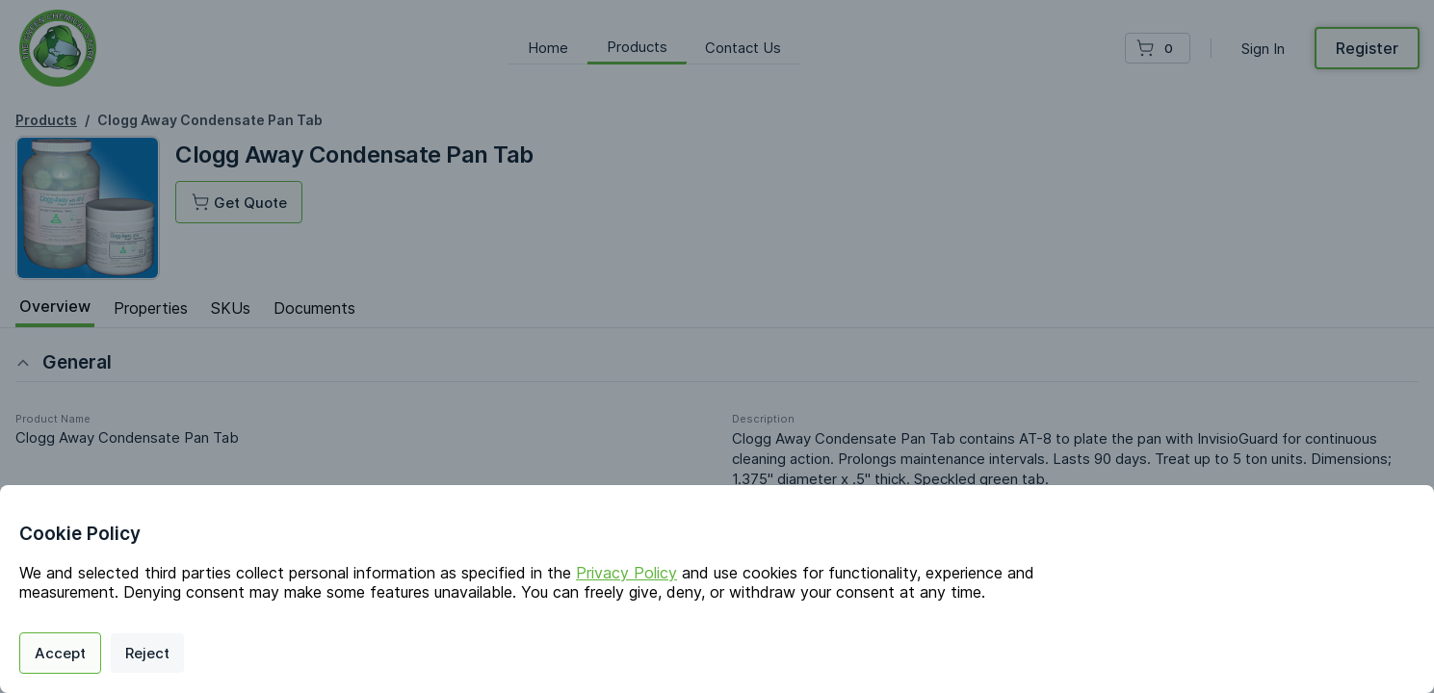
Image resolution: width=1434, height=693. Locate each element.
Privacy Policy (626, 572)
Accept (60, 653)
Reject (147, 653)
